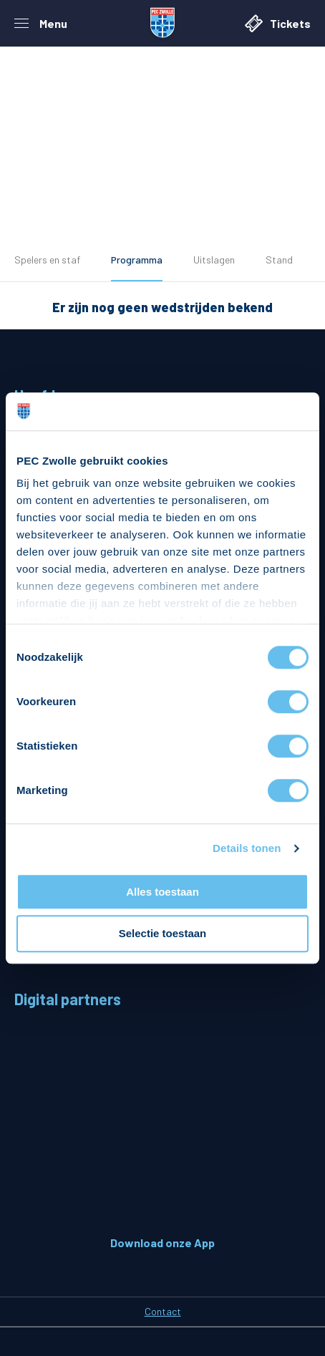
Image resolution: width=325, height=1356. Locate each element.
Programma (136, 259)
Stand (279, 259)
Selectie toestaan (163, 934)
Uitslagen (214, 259)
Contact (163, 1311)
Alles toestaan (162, 892)
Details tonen (247, 848)
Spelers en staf (47, 259)
